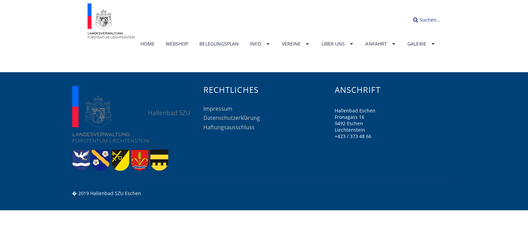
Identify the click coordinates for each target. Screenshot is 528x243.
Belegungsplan (219, 44)
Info (260, 44)
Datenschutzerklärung (231, 118)
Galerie (421, 44)
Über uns (338, 44)
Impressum (217, 108)
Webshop (177, 44)
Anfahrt (380, 44)
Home (147, 44)
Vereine (296, 44)
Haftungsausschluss (229, 127)
